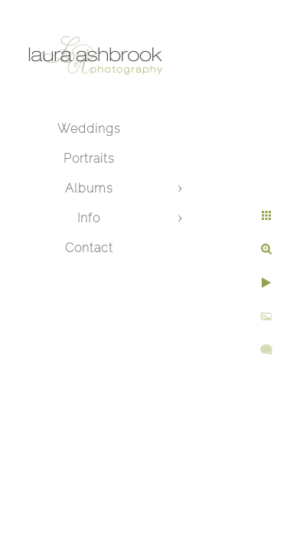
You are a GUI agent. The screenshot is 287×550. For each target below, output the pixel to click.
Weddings (89, 128)
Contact (89, 248)
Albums (89, 188)
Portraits (89, 158)
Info (88, 218)
